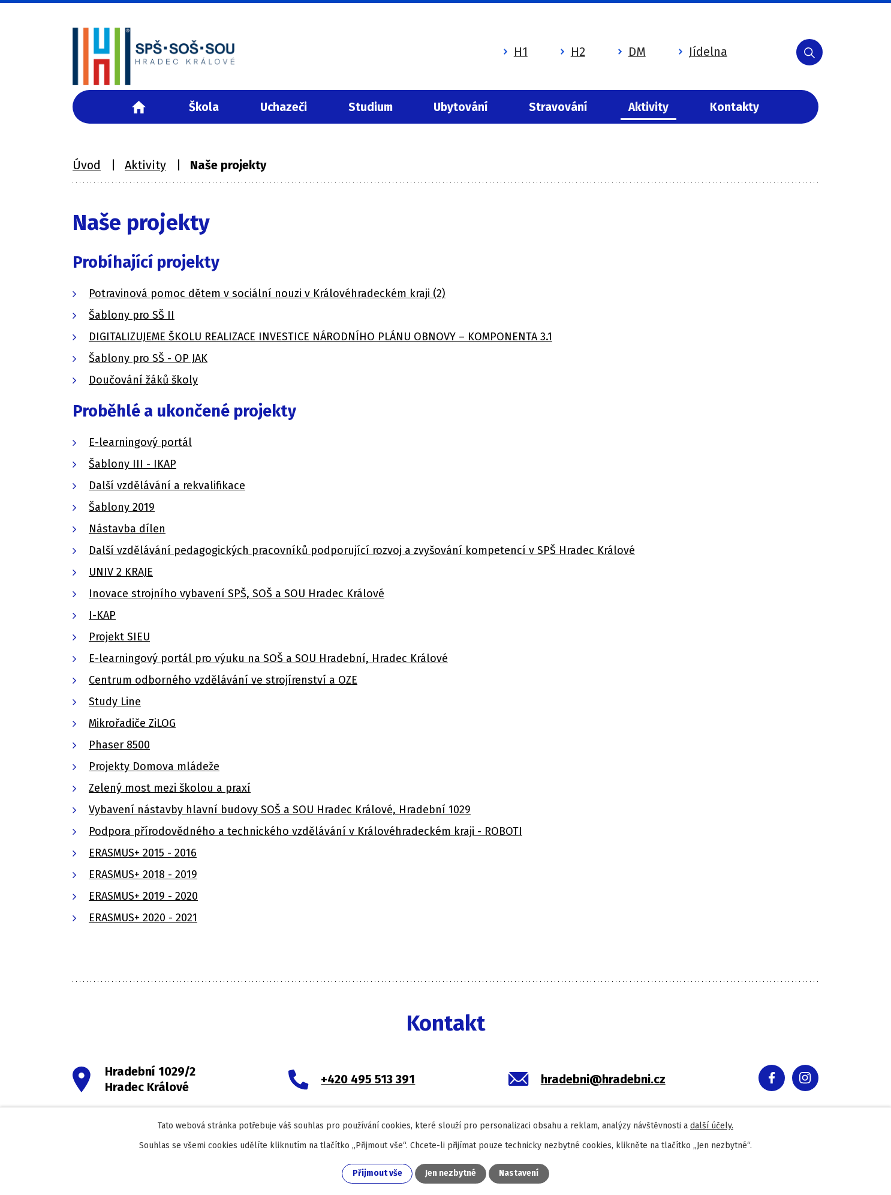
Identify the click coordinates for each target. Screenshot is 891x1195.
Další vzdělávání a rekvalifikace (167, 485)
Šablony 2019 (122, 507)
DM (619, 50)
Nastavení (518, 1174)
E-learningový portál (140, 442)
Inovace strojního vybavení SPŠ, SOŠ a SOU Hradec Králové (236, 593)
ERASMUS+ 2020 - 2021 (143, 917)
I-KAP (102, 615)
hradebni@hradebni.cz (603, 1079)
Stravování (558, 107)
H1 (503, 50)
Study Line (115, 701)
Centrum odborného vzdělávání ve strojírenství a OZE (223, 680)
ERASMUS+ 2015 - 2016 (143, 852)
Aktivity (648, 107)
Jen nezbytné (450, 1174)
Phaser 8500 (119, 744)
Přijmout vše (377, 1174)
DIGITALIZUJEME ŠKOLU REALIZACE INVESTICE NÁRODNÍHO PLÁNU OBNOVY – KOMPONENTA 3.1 (320, 336)
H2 (560, 50)
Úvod (139, 107)
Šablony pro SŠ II (131, 315)
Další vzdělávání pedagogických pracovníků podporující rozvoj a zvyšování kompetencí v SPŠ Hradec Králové (362, 550)
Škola (204, 107)
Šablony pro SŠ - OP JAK (148, 358)
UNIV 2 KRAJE (121, 572)
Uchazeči (283, 107)
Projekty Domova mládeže (154, 766)
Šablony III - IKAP (132, 464)
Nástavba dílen (127, 528)
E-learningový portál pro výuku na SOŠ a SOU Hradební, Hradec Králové (268, 658)
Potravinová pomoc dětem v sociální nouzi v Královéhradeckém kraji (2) (267, 293)
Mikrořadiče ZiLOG (132, 723)
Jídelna (691, 50)
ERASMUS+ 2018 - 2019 (143, 874)
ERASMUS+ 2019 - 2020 (143, 896)
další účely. (711, 1125)
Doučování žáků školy (143, 380)
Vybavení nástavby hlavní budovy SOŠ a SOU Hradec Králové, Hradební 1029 (280, 809)
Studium (370, 107)
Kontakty (734, 107)
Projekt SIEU (119, 636)
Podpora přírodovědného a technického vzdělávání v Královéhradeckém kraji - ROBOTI (305, 831)
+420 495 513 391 (368, 1079)
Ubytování (460, 107)
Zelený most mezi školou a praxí (170, 788)
